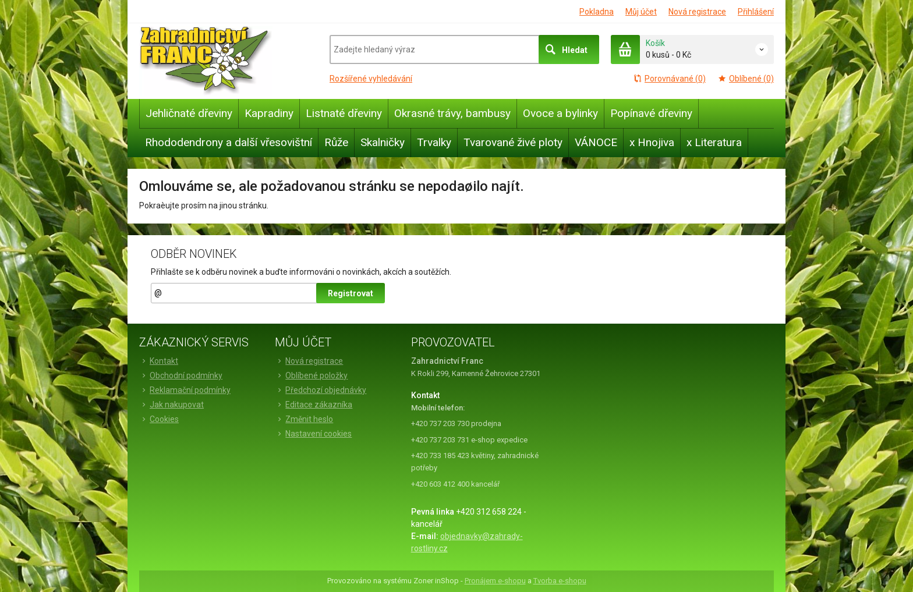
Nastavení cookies (313, 433)
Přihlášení (756, 11)
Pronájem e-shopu (495, 580)
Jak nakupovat (171, 404)
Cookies (159, 419)
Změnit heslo (304, 419)
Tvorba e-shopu (559, 580)
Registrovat (350, 293)
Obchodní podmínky (180, 375)
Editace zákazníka (313, 404)
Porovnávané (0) (669, 78)
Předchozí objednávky (320, 390)
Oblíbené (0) (745, 78)
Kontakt (158, 361)
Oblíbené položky (311, 375)
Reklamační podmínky (185, 390)
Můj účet (641, 11)
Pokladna (596, 11)
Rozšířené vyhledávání (371, 78)
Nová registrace (697, 11)
